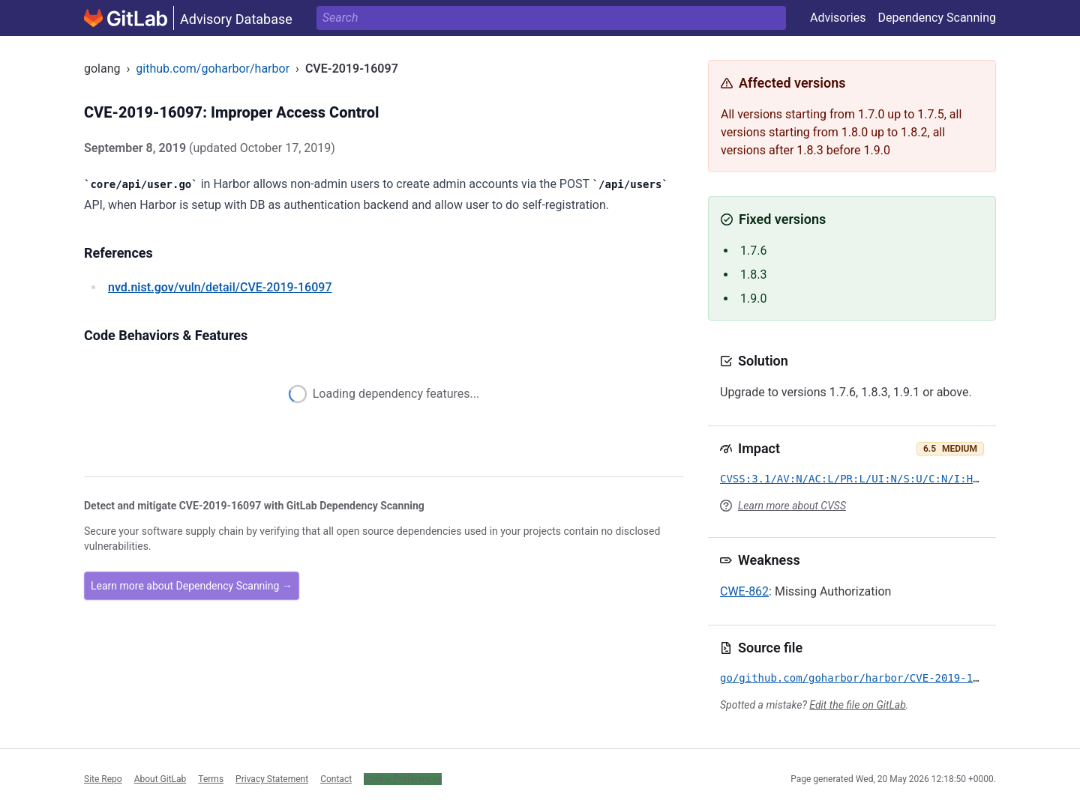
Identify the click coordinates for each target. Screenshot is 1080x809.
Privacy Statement (272, 779)
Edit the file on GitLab (857, 705)
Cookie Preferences (403, 779)
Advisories (838, 17)
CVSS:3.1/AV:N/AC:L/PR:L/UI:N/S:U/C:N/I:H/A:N (859, 479)
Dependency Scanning (937, 17)
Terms (211, 779)
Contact (336, 779)
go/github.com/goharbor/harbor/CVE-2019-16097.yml (872, 678)
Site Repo (103, 779)
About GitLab (160, 779)
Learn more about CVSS (792, 506)
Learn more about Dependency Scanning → (191, 586)
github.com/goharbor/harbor (213, 68)
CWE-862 (744, 591)
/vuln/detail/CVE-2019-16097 (220, 287)
